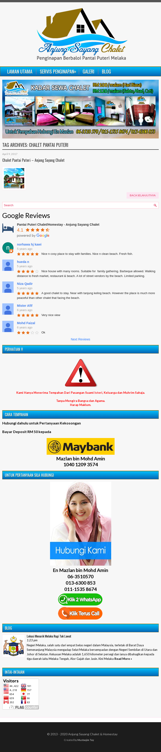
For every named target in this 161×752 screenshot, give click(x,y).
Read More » (123, 659)
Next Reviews (80, 339)
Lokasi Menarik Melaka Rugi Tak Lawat (49, 636)
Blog (106, 71)
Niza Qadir (25, 284)
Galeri (88, 71)
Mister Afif (24, 305)
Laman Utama (19, 71)
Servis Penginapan (59, 71)
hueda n (23, 262)
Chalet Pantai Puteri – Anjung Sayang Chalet (33, 160)
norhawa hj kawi (29, 244)
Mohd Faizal (26, 323)
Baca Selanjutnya (143, 195)
